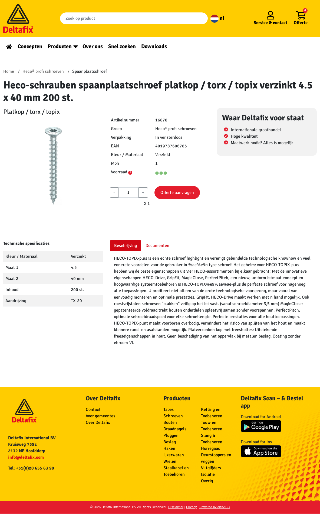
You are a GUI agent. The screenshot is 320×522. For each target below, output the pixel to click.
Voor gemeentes (100, 416)
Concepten (30, 46)
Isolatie (208, 474)
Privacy (191, 507)
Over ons (93, 46)
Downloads (154, 46)
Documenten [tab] (157, 245)
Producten (60, 46)
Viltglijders (211, 468)
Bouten (170, 422)
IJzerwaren (173, 455)
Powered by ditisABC (214, 507)
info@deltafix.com (26, 457)
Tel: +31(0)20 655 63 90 (31, 468)
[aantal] (128, 192)
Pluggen (171, 435)
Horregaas (210, 448)
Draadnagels (174, 429)
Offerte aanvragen (177, 192)
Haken (169, 448)
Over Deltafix (98, 422)
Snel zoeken (122, 46)
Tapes (168, 409)
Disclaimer (175, 507)
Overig (207, 481)
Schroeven (173, 416)
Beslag (169, 442)
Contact (93, 409)
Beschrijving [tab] (125, 245)
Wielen (169, 461)
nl (217, 18)
